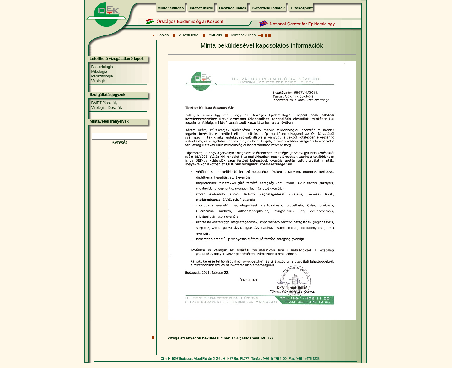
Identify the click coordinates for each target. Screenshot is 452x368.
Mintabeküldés (171, 8)
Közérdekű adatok (268, 8)
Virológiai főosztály (106, 107)
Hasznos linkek (232, 8)
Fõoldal (163, 35)
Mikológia (99, 71)
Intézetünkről (201, 8)
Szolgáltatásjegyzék (107, 95)
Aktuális (215, 35)
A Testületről (189, 35)
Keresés (119, 142)
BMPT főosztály (104, 103)
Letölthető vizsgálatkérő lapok (117, 58)
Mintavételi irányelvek (109, 121)
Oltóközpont (302, 8)
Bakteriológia (102, 67)
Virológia (98, 81)
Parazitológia (102, 76)
